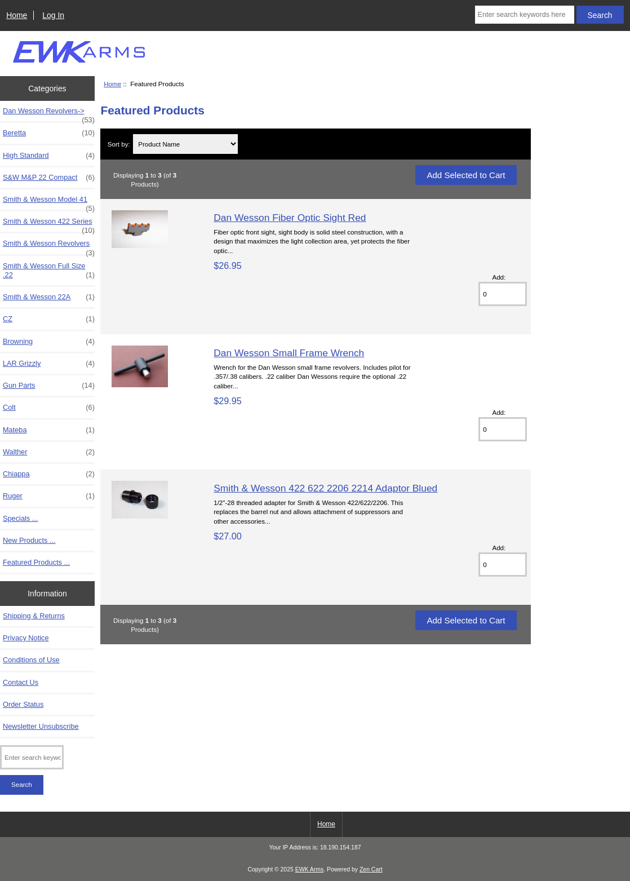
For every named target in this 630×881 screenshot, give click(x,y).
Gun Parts (49, 385)
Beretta (49, 133)
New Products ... (29, 540)
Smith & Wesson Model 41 (49, 202)
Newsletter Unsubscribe (41, 726)
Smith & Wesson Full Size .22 (49, 271)
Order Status (23, 704)
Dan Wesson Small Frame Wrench (289, 352)
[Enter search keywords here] (524, 15)
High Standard (49, 155)
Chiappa (49, 474)
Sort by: (119, 144)
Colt (49, 407)
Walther (49, 452)
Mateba (49, 430)
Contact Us (20, 682)
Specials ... (20, 518)
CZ (49, 319)
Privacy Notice (25, 638)
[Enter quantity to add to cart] (502, 294)
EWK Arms (309, 869)
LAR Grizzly (49, 363)
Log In (53, 15)
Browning (49, 341)
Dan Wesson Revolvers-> (49, 114)
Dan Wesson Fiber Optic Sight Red (290, 217)
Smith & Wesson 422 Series (49, 224)
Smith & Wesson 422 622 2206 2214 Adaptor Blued (325, 488)
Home (16, 15)
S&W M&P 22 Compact (49, 177)
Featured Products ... (36, 562)
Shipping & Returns (34, 616)
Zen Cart (371, 869)
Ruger (49, 496)
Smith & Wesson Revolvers (49, 246)
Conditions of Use (31, 660)
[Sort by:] (185, 144)
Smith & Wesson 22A (49, 297)
